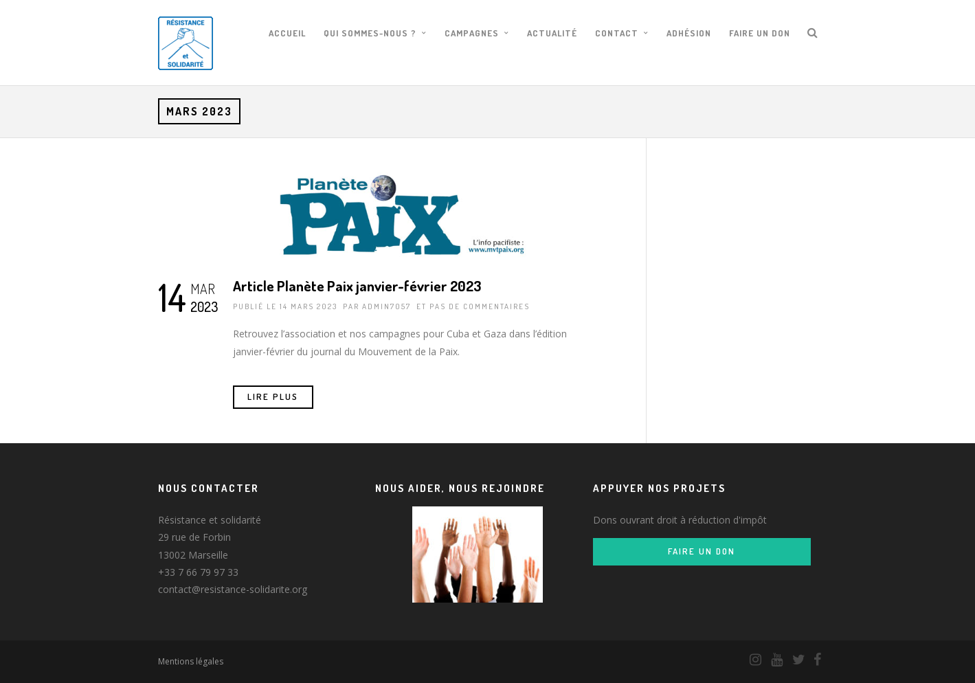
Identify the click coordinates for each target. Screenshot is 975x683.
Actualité (552, 32)
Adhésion (688, 32)
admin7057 (386, 306)
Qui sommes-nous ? (370, 32)
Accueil (287, 32)
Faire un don (759, 32)
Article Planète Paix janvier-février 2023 (357, 285)
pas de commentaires (479, 306)
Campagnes (472, 32)
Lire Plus (272, 396)
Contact (616, 32)
